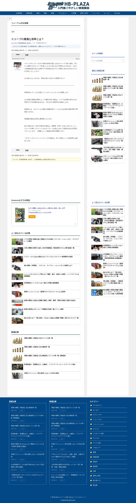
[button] (122, 61)
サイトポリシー (79, 497)
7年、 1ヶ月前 (53, 46)
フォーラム (14, 43)
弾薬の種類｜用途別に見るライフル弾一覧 (25, 426)
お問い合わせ (69, 497)
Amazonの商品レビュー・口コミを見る (40, 212)
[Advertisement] (28, 180)
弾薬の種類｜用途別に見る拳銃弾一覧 (24, 407)
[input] (108, 61)
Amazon (32, 216)
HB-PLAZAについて (57, 497)
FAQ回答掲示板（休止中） (25, 43)
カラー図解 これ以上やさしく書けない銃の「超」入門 (46, 208)
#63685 (77, 58)
